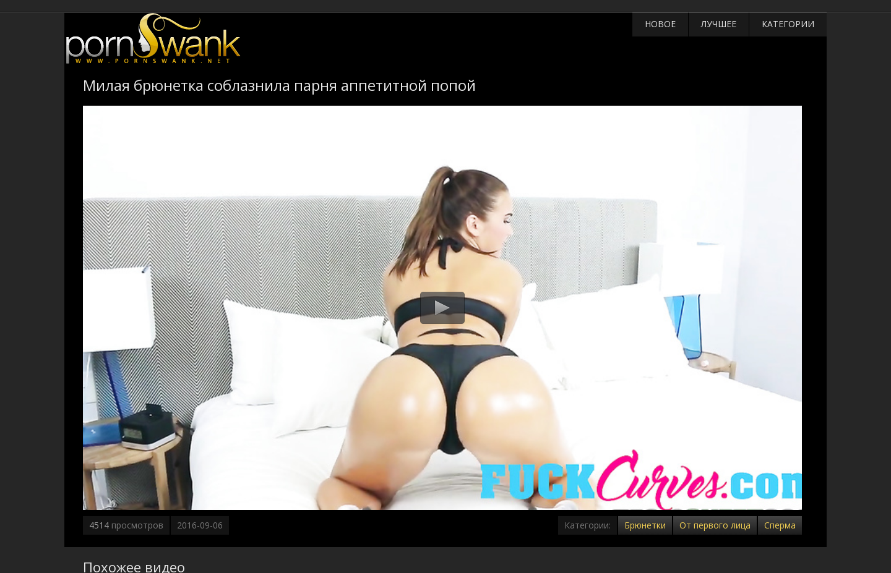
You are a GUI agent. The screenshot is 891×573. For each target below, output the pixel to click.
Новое (660, 24)
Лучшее (718, 24)
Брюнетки (645, 525)
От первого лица (715, 525)
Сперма (780, 525)
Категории (788, 24)
